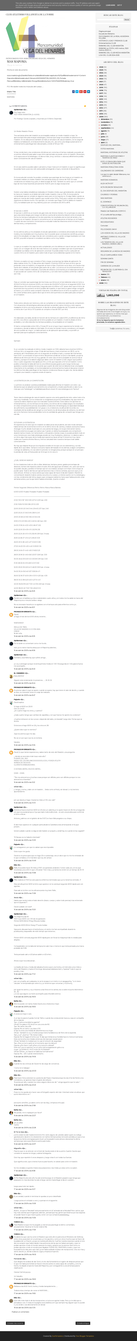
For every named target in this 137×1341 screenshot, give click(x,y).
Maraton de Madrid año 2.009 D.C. (113, 211)
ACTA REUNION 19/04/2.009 (111, 187)
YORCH (17, 1222)
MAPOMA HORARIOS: (109, 180)
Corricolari (104, 226)
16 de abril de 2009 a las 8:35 (24, 636)
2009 (101, 117)
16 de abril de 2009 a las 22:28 (25, 1128)
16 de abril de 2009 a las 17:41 (25, 974)
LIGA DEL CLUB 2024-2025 (109, 55)
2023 (101, 76)
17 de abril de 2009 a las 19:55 (25, 1293)
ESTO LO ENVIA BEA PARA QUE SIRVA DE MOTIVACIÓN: (113, 162)
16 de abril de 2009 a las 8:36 (24, 650)
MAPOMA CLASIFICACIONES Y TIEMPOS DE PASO (112, 157)
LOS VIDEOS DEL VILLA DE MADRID (115, 233)
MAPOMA (18, 65)
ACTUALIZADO (106, 248)
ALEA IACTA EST (107, 183)
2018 (101, 90)
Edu (15, 865)
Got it (119, 5)
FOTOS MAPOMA (107, 149)
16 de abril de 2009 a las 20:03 (25, 1071)
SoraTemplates (57, 1336)
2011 (101, 111)
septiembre (106, 128)
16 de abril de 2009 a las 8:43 (24, 669)
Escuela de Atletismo (107, 34)
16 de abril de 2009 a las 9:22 (24, 782)
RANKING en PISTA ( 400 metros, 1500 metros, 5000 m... (113, 49)
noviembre (105, 122)
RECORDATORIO (107, 222)
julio (103, 134)
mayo (103, 140)
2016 (101, 96)
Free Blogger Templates (85, 1336)
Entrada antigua (83, 1323)
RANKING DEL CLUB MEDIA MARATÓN (114, 53)
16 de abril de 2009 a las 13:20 (25, 910)
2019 (101, 87)
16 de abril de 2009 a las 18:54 (25, 1007)
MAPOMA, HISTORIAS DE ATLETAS (114, 152)
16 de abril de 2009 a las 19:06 (25, 1057)
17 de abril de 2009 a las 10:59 (25, 1203)
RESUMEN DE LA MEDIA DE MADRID (115, 251)
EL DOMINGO (106, 202)
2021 (101, 82)
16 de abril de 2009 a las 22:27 (25, 1116)
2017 (101, 93)
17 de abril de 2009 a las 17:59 (25, 1230)
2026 (101, 67)
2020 (101, 85)
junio (103, 137)
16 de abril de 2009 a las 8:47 (24, 695)
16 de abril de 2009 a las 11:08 (25, 893)
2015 (101, 99)
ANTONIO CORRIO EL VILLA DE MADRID (113, 237)
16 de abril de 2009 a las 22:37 (25, 1144)
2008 (101, 283)
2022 (101, 79)
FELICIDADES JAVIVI (109, 229)
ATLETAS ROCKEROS (109, 218)
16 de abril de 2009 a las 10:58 (25, 873)
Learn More (110, 5)
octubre (104, 125)
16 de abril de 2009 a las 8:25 (24, 591)
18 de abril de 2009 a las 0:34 (24, 1308)
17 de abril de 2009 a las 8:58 (24, 1171)
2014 (101, 102)
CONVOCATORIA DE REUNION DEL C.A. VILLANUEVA (114, 206)
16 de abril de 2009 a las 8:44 (24, 683)
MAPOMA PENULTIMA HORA (112, 167)
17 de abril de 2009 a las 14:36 (25, 1218)
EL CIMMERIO (19, 673)
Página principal (105, 31)
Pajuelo (17, 699)
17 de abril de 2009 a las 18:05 (25, 1254)
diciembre (105, 119)
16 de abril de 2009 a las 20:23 (25, 1085)
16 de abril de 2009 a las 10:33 (25, 840)
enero (103, 280)
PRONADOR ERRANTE (23, 612)
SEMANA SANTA (107, 259)
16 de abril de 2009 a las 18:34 (25, 997)
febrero (104, 277)
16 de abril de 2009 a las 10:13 (25, 803)
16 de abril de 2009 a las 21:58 (25, 1105)
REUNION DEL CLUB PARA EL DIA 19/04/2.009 (114, 270)
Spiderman (18, 110)
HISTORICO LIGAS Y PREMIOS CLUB (113, 41)
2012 (101, 108)
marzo (103, 274)
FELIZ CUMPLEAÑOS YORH (111, 255)
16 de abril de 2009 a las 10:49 (25, 861)
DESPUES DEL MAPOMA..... (111, 145)
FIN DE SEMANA (107, 262)
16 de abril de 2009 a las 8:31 (24, 607)
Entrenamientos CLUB (107, 43)
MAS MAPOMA (106, 198)
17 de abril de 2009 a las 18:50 (25, 1279)
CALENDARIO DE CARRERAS (112, 171)
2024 (101, 73)
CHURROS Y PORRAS (109, 195)
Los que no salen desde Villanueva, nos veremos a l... (115, 175)
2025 (101, 70)
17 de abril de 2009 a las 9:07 (24, 1189)
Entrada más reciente (15, 1323)
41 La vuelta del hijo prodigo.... (112, 215)
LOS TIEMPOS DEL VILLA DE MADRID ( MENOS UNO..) (112, 243)
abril (103, 143)
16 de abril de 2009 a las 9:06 (24, 745)
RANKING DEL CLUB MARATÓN (111, 46)
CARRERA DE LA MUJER (110, 266)
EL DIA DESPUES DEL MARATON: (114, 191)
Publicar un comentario (20, 1312)
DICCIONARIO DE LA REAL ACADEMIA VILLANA (114, 37)
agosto (104, 131)
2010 (101, 114)
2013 (101, 105)
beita (16, 1001)
